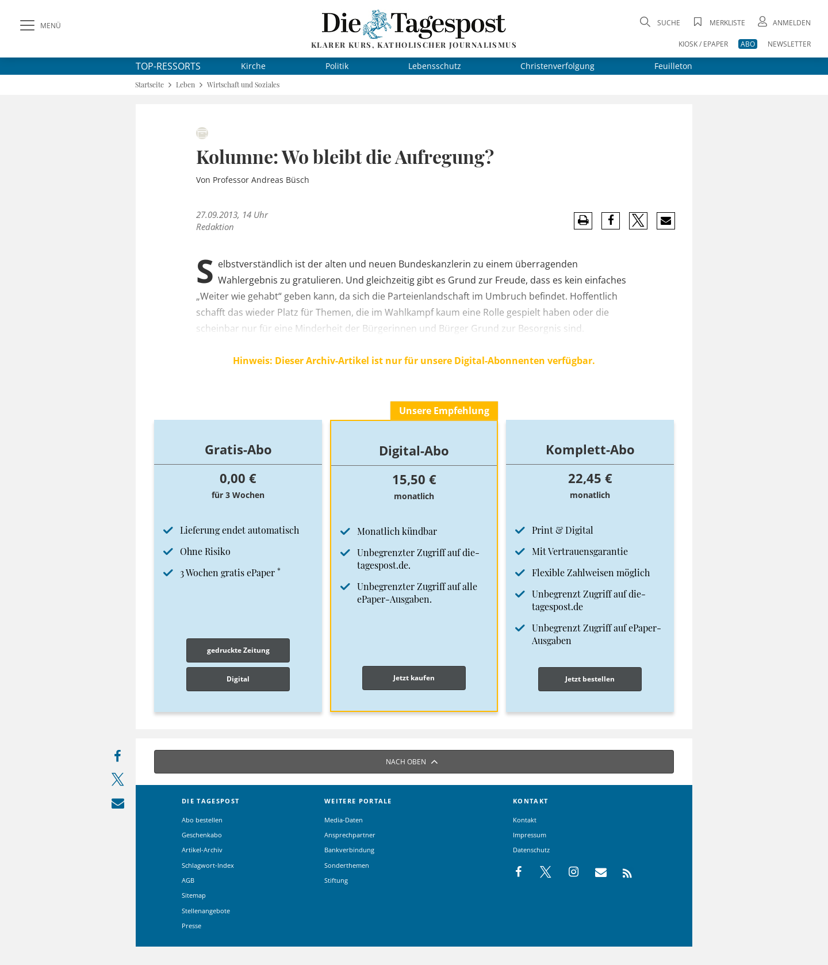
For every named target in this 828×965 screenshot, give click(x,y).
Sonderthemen (346, 865)
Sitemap (194, 895)
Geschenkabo (202, 834)
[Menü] (39, 25)
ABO (748, 44)
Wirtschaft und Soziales (243, 85)
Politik (336, 65)
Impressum (529, 834)
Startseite (149, 85)
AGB (188, 880)
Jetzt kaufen (414, 678)
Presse (191, 925)
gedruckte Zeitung (238, 650)
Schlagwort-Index (208, 865)
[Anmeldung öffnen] (783, 23)
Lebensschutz (434, 65)
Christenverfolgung (557, 65)
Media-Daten (343, 819)
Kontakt (524, 819)
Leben (185, 85)
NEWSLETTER (789, 44)
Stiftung (336, 880)
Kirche (253, 65)
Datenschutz (531, 849)
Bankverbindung (349, 849)
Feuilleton (673, 65)
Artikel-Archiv (202, 849)
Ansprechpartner (349, 834)
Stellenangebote (206, 910)
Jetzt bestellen (590, 679)
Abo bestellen (202, 819)
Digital (238, 679)
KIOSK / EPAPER (703, 44)
